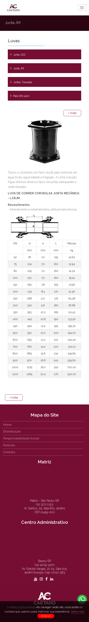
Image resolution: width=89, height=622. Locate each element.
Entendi (46, 616)
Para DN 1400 (21, 95)
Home (7, 424)
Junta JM (18, 68)
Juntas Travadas (22, 82)
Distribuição (12, 431)
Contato (9, 452)
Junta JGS (19, 54)
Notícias (9, 445)
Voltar (72, 113)
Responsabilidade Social (21, 438)
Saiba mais (77, 611)
